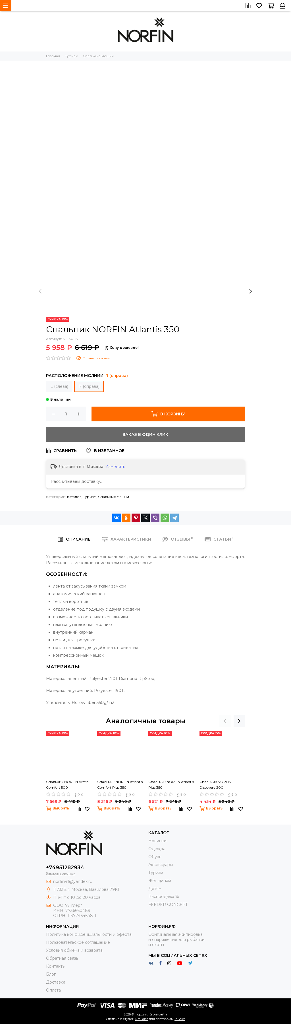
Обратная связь (62, 958)
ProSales (141, 1019)
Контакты (55, 966)
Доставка (55, 982)
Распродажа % (163, 896)
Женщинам (159, 880)
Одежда (156, 848)
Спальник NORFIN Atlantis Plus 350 (171, 785)
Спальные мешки (113, 497)
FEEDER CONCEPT (168, 904)
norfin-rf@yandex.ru (72, 881)
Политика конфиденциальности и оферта (89, 934)
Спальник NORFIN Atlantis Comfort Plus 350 (120, 785)
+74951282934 (65, 867)
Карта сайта (158, 1014)
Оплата (53, 990)
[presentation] (40, 291)
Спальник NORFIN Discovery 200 (215, 785)
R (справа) (88, 386)
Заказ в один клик (145, 434)
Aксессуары (160, 864)
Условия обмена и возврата (74, 950)
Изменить (115, 466)
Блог (51, 974)
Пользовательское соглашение (78, 942)
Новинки (157, 840)
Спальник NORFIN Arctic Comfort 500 (67, 785)
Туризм (89, 497)
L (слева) (59, 386)
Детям (154, 888)
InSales (179, 1019)
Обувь (154, 856)
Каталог (74, 497)
